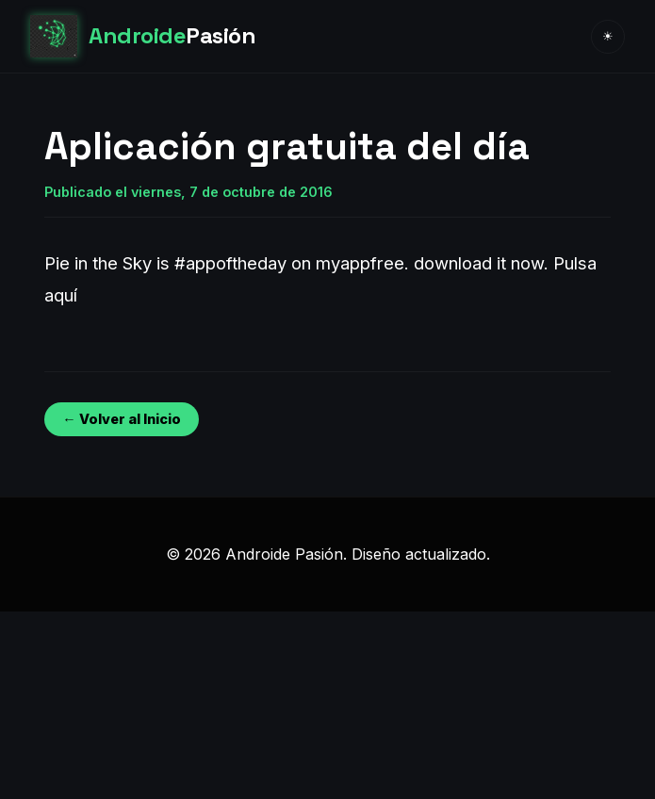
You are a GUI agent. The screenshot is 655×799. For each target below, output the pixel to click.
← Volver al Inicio (121, 419)
